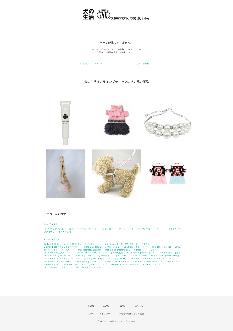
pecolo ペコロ (51, 250)
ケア (158, 229)
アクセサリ (49, 232)
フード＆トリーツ (172, 229)
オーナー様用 (64, 232)
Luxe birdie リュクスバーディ (58, 253)
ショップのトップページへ (90, 64)
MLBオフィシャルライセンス (149, 261)
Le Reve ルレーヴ (138, 256)
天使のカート (147, 244)
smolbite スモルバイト (75, 264)
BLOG (123, 306)
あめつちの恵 (117, 253)
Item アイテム (51, 224)
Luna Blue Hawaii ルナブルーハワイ (102, 247)
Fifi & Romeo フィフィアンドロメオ (120, 244)
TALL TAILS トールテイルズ (89, 267)
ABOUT (107, 306)
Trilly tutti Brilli (51, 244)
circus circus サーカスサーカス (166, 256)
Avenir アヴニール (83, 256)
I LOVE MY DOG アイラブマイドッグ (62, 258)
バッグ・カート (108, 229)
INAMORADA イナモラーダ (125, 264)
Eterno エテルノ (52, 264)
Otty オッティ (102, 256)
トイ (131, 229)
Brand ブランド (52, 239)
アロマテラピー (145, 229)
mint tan (156, 247)
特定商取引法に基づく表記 (131, 314)
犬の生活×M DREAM (94, 258)
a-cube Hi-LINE (172, 247)
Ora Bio (135, 258)
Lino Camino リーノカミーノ (58, 267)
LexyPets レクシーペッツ (135, 247)
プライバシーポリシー (99, 314)
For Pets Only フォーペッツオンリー (81, 244)
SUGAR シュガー (151, 264)
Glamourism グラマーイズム (141, 253)
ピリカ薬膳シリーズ (117, 258)
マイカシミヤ (119, 256)
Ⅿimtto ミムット (123, 261)
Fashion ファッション (54, 229)
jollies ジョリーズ (98, 264)
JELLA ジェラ (173, 261)
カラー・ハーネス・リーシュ (83, 229)
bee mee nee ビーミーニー (57, 256)
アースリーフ (68, 250)
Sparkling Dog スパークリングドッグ (93, 261)
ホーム (122, 229)
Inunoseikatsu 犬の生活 (89, 250)
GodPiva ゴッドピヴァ (170, 253)
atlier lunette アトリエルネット (158, 258)
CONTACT (139, 306)
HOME (91, 306)
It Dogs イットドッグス (145, 250)
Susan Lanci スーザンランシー (92, 253)
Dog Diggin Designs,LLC (117, 250)
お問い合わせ (142, 64)
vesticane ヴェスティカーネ (57, 261)
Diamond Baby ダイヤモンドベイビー (62, 247)
